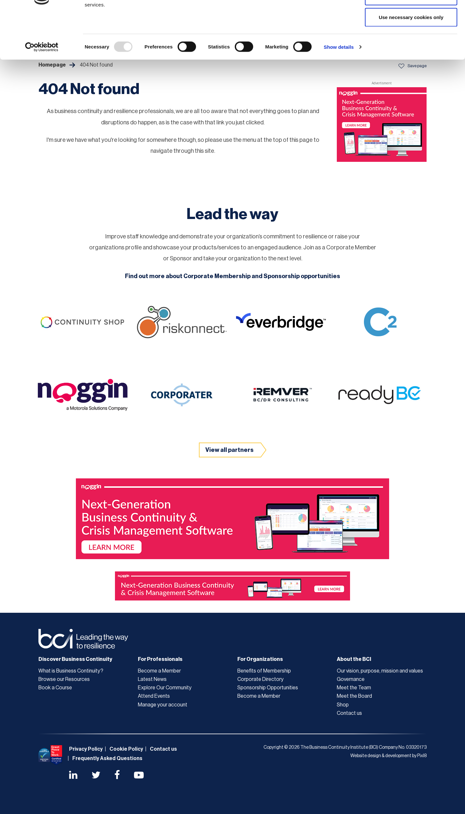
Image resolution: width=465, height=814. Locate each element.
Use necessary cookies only (411, 59)
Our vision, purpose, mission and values (380, 670)
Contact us (349, 713)
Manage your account (162, 704)
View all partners (229, 450)
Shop (343, 704)
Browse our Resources (64, 679)
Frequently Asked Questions (107, 758)
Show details (339, 89)
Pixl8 (422, 756)
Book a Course (55, 687)
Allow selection (411, 38)
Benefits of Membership (264, 670)
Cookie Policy (126, 749)
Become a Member (159, 670)
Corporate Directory (260, 679)
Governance (351, 679)
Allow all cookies (411, 17)
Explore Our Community (164, 687)
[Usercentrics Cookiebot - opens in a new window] (42, 89)
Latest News (152, 679)
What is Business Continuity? (70, 670)
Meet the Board (354, 696)
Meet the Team (354, 687)
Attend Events (154, 696)
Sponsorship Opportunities (267, 687)
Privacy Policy (86, 749)
